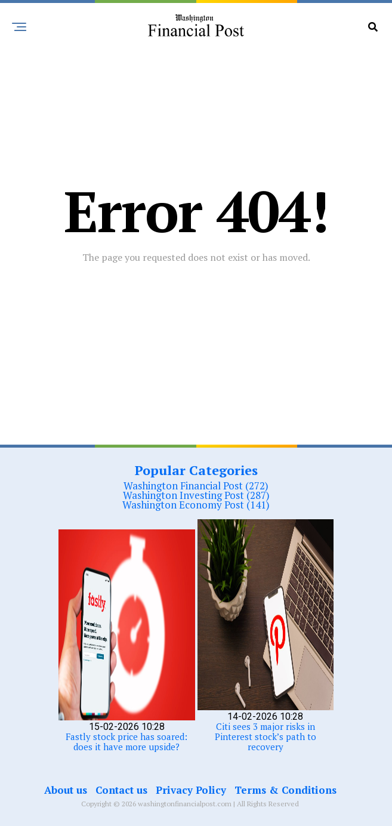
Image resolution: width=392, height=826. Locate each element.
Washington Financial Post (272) (196, 485)
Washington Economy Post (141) (196, 504)
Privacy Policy (191, 790)
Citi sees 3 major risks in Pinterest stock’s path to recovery (265, 736)
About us (65, 790)
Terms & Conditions (285, 790)
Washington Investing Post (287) (196, 495)
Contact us (121, 790)
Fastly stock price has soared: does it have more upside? (126, 742)
